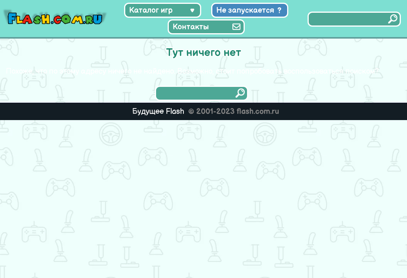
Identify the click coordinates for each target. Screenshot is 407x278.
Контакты (191, 27)
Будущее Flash (158, 111)
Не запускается (245, 10)
